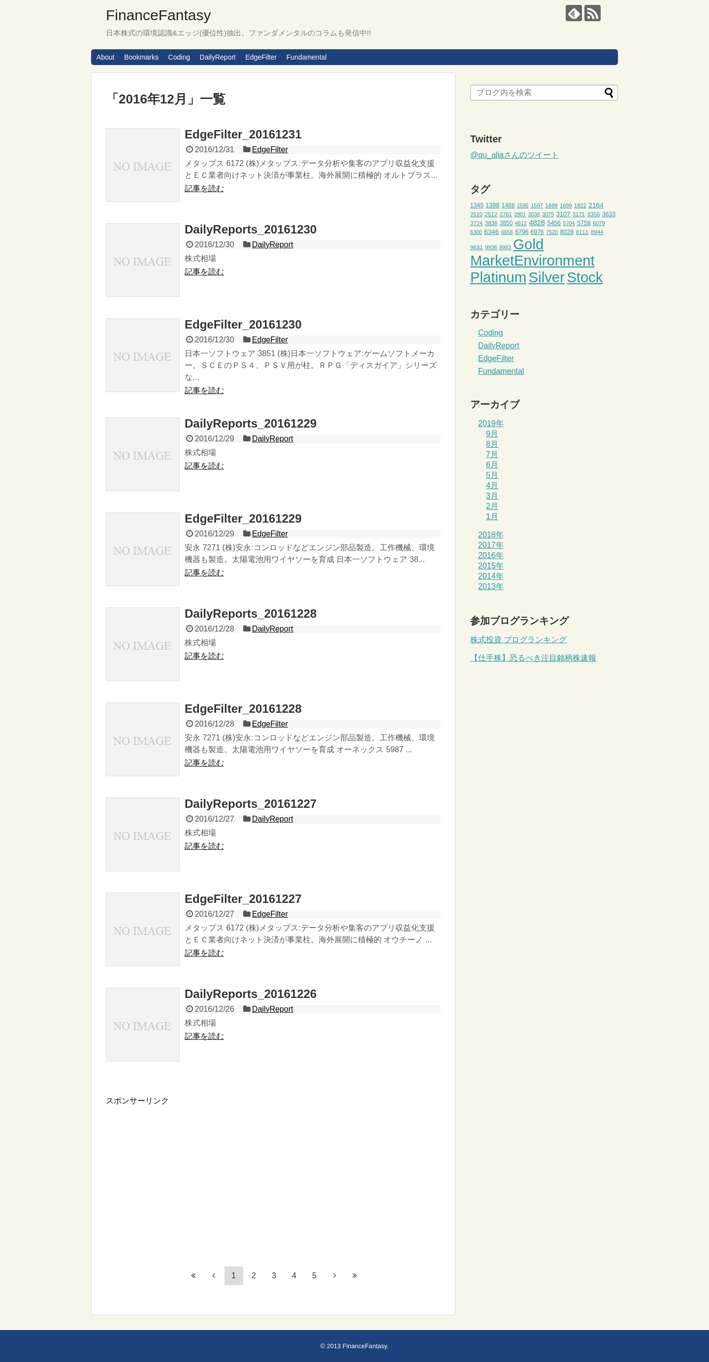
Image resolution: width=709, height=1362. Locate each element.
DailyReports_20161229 (251, 423)
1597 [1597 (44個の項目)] (537, 205)
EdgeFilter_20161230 (243, 324)
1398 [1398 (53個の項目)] (492, 205)
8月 (492, 444)
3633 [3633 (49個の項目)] (608, 214)
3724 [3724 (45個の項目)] (476, 223)
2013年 (491, 586)
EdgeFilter (261, 57)
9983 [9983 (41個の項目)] (505, 247)
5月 (492, 475)
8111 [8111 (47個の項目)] (582, 232)
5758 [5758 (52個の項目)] (584, 223)
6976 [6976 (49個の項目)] (537, 232)
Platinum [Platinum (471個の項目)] (498, 277)
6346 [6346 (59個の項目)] (491, 231)
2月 (492, 506)
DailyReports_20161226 (251, 993)
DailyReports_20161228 (251, 613)
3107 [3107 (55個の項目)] (563, 214)
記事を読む (204, 188)
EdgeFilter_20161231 (243, 134)
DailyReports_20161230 (251, 229)
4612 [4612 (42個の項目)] (521, 223)
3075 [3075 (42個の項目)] (548, 214)
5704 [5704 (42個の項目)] (569, 223)
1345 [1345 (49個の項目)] (476, 205)
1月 (492, 516)
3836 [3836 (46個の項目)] (491, 223)
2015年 (491, 566)
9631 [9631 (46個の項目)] (476, 247)
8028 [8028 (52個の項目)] (567, 232)
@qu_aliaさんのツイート (514, 155)
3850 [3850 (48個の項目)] (506, 223)
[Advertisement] (188, 1175)
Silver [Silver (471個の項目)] (547, 277)
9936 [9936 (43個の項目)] (491, 247)
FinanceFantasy (158, 15)
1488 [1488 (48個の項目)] (508, 205)
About (106, 57)
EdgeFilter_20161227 (243, 898)
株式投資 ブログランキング (518, 639)
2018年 (491, 535)
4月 (492, 485)
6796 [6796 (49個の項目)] (521, 232)
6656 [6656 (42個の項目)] (507, 232)
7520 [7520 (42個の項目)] (552, 232)
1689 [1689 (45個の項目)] (551, 205)
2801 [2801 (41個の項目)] (520, 214)
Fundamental (307, 57)
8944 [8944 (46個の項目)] (597, 232)
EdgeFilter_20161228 (243, 708)
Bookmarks (141, 57)
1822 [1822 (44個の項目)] (580, 205)
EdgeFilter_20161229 (243, 518)
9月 (492, 434)
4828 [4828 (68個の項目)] (537, 223)
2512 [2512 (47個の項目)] (490, 214)
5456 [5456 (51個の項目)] (554, 223)
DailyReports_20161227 (251, 803)
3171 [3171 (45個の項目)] (579, 214)
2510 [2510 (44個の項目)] (476, 214)
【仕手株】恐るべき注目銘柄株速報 (533, 658)
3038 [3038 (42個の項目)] (534, 214)
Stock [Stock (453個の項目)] (585, 277)
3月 (492, 496)
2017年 (491, 545)
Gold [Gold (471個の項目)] (528, 244)
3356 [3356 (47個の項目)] (593, 214)
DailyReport (218, 57)
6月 (492, 465)
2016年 (491, 555)
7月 (492, 454)
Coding (179, 57)
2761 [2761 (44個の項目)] (506, 214)
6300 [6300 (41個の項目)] (476, 232)
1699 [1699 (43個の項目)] (566, 205)
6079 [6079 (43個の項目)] (599, 223)
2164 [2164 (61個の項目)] (595, 205)
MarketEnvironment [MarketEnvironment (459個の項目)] (532, 260)
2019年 (491, 423)
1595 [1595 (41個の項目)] (523, 205)
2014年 (491, 576)
